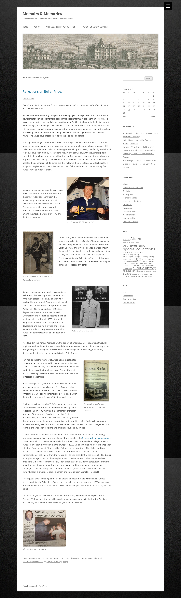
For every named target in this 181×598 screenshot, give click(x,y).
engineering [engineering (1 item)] (149, 256)
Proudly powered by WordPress (35, 586)
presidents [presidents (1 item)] (150, 265)
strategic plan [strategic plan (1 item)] (147, 274)
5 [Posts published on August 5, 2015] (133, 99)
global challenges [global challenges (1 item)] (148, 259)
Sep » (153, 116)
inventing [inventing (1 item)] (126, 263)
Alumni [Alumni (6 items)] (137, 239)
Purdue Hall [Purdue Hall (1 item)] (127, 269)
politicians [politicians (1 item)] (135, 265)
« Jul (124, 116)
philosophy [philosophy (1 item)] (127, 265)
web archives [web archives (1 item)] (139, 276)
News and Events (130, 211)
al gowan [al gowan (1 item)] (126, 240)
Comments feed (129, 299)
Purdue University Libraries (95, 27)
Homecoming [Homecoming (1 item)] (134, 261)
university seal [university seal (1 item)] (128, 276)
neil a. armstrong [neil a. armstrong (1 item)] (145, 263)
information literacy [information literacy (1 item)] (147, 261)
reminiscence (37, 561)
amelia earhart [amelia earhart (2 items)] (131, 242)
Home (25, 27)
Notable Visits (129, 214)
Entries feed (128, 295)
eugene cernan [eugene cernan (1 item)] (128, 259)
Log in (125, 292)
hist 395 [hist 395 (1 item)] (126, 261)
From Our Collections (59, 558)
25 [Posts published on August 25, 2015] (129, 109)
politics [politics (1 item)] (142, 265)
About (37, 27)
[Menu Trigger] (168, 6)
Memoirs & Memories (42, 13)
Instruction (127, 208)
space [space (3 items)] (127, 273)
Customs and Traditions (133, 187)
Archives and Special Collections (61, 27)
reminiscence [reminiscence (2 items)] (130, 270)
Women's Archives (130, 221)
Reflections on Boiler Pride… (43, 91)
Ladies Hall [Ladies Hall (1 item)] (134, 263)
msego (65, 561)
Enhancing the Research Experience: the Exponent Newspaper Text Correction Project (139, 163)
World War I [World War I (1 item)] (148, 276)
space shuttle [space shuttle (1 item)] (136, 274)
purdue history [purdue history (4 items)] (144, 268)
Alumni (46, 558)
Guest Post (127, 204)
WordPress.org (129, 302)
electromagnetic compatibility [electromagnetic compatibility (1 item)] (134, 256)
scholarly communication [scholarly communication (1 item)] (147, 271)
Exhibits (126, 191)
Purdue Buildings (130, 218)
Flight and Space (130, 198)
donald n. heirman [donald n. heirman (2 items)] (133, 252)
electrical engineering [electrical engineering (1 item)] (131, 254)
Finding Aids (128, 194)
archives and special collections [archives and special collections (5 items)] (139, 247)
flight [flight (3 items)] (137, 259)
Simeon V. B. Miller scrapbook (96, 438)
